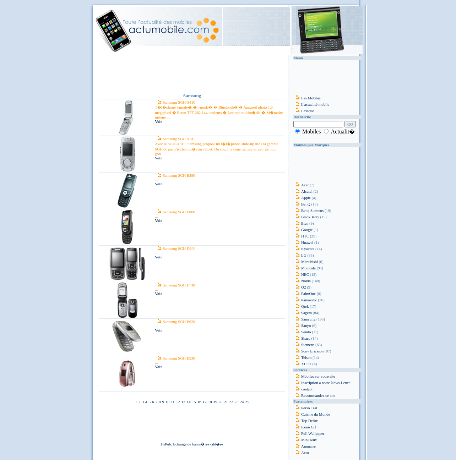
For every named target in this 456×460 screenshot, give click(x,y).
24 (242, 402)
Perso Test (309, 408)
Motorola (304, 268)
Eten (300, 223)
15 (194, 402)
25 (247, 402)
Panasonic (305, 300)
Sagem (302, 313)
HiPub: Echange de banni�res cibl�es (192, 444)
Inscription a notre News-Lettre (321, 382)
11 (173, 402)
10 (167, 402)
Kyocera (303, 249)
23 (237, 402)
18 (210, 402)
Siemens (303, 345)
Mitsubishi (305, 261)
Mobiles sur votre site (314, 376)
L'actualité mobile (311, 104)
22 (231, 402)
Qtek (301, 306)
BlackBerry (306, 217)
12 (178, 402)
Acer (301, 185)
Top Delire (309, 420)
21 (226, 402)
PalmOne (304, 293)
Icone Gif (308, 427)
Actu (305, 452)
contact (303, 389)
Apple (302, 198)
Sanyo (302, 325)
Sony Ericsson (308, 351)
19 (215, 402)
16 (199, 402)
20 (221, 402)
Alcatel (303, 191)
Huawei (303, 242)
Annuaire (308, 446)
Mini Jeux (309, 440)
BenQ (301, 204)
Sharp (301, 338)
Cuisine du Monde (315, 414)
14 (189, 402)
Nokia (302, 281)
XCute (302, 364)
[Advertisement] (192, 72)
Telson (302, 357)
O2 (299, 287)
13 (183, 402)
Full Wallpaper (312, 433)
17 (205, 402)
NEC (301, 274)
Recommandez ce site (314, 395)
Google (303, 230)
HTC (301, 236)
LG (299, 255)
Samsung (304, 319)
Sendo (302, 332)
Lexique (303, 111)
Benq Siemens (308, 210)
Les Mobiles (307, 98)
